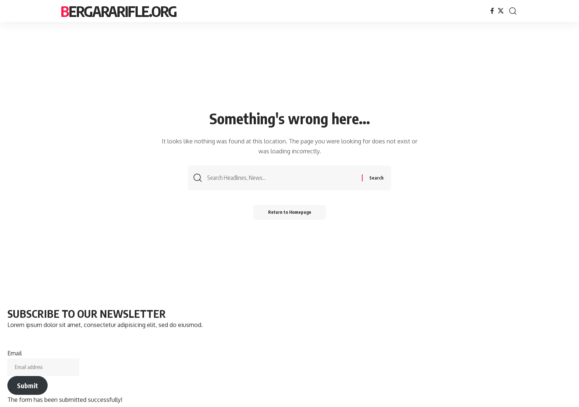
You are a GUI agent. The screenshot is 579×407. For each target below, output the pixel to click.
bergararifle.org (119, 11)
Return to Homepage (289, 212)
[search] (513, 11)
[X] (501, 11)
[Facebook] (492, 11)
